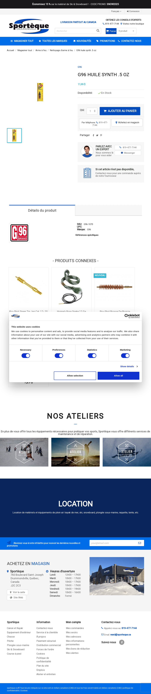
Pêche (10, 641)
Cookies (40, 653)
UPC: (79, 226)
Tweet (97, 136)
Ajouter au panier (120, 111)
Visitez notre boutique (133, 23)
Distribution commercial (48, 645)
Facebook (121, 642)
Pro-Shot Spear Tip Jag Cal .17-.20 (28, 311)
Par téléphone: (95, 124)
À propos (41, 636)
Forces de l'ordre (45, 649)
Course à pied (14, 653)
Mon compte (73, 622)
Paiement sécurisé (46, 641)
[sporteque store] (117, 576)
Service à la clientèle (47, 632)
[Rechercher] (78, 31)
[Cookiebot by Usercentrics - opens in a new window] (127, 316)
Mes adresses (73, 636)
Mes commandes (75, 628)
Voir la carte (19, 592)
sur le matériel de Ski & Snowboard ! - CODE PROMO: (75, 4)
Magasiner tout (23, 41)
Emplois (40, 670)
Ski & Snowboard (15, 649)
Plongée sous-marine (18, 645)
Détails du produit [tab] (42, 210)
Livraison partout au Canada (78, 22)
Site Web (18, 597)
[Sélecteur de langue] (116, 11)
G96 (80, 67)
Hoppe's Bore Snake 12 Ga (71, 311)
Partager (93, 136)
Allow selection (75, 375)
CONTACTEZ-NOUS (131, 41)
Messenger (128, 153)
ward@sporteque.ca (120, 634)
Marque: (81, 229)
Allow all (118, 375)
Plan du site (42, 665)
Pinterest (101, 136)
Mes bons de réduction (78, 648)
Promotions (107, 41)
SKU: (79, 224)
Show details (127, 366)
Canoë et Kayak (15, 628)
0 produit (127, 31)
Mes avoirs (72, 632)
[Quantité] (90, 111)
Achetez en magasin (127, 122)
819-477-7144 (112, 23)
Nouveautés (83, 41)
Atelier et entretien (46, 674)
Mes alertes (72, 653)
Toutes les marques (54, 41)
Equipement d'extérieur (19, 632)
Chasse (11, 636)
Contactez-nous (44, 628)
